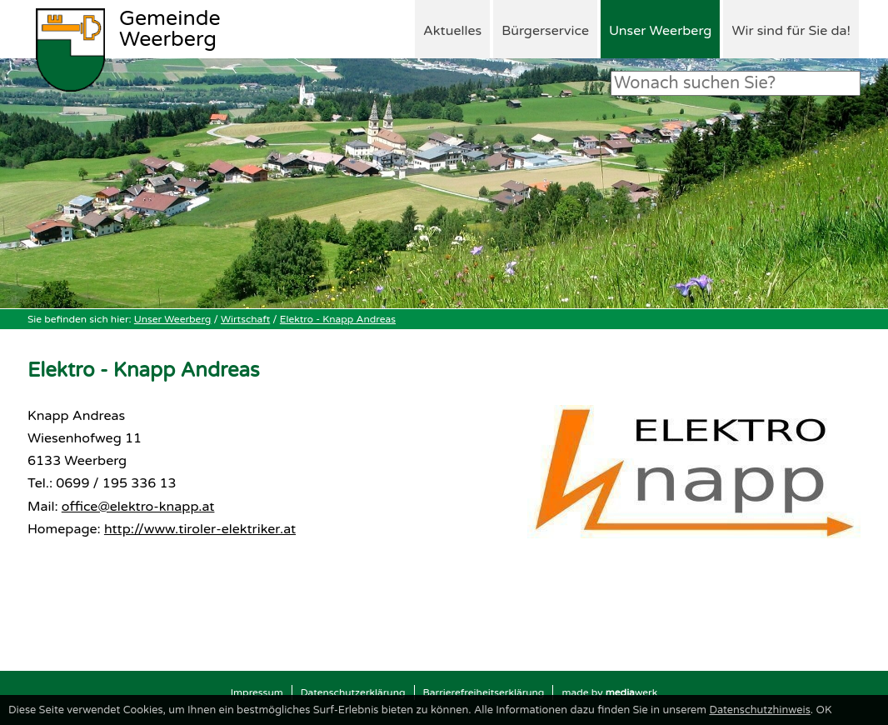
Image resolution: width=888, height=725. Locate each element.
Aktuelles (452, 30)
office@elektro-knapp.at (138, 506)
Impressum (257, 692)
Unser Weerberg (660, 30)
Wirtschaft (245, 319)
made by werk (609, 692)
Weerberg (170, 30)
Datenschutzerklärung (353, 692)
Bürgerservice (545, 30)
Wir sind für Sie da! (791, 30)
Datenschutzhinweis (759, 710)
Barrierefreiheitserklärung (484, 692)
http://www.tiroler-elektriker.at (200, 529)
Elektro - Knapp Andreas (338, 319)
